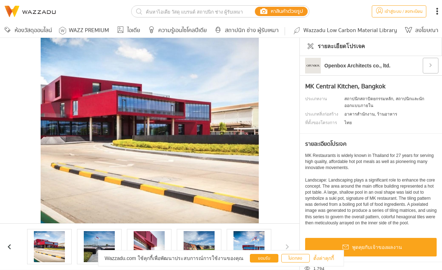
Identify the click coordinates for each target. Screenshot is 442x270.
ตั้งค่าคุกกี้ (323, 258)
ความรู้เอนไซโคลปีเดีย (176, 30)
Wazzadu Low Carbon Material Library (344, 30)
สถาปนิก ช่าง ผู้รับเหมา (245, 30)
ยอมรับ (264, 258)
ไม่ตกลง (295, 258)
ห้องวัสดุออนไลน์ (27, 30)
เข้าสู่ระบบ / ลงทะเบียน (399, 11)
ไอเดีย (127, 30)
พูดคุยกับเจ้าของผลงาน (371, 247)
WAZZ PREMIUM (84, 30)
